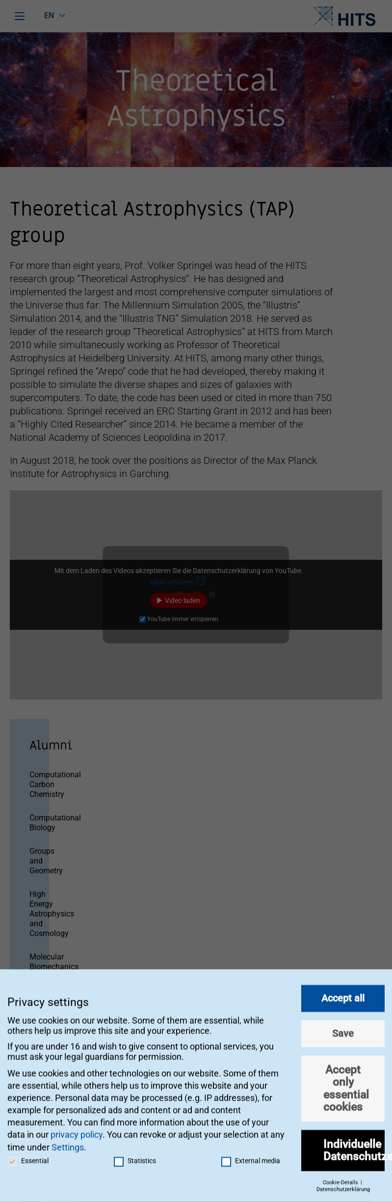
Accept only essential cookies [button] (346, 1084)
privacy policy (77, 1130)
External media (250, 1156)
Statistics (135, 1156)
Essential (28, 1156)
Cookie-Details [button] (341, 1178)
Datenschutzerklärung (343, 1185)
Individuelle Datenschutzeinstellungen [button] (354, 1145)
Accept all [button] (343, 994)
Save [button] (343, 1029)
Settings (68, 1142)
